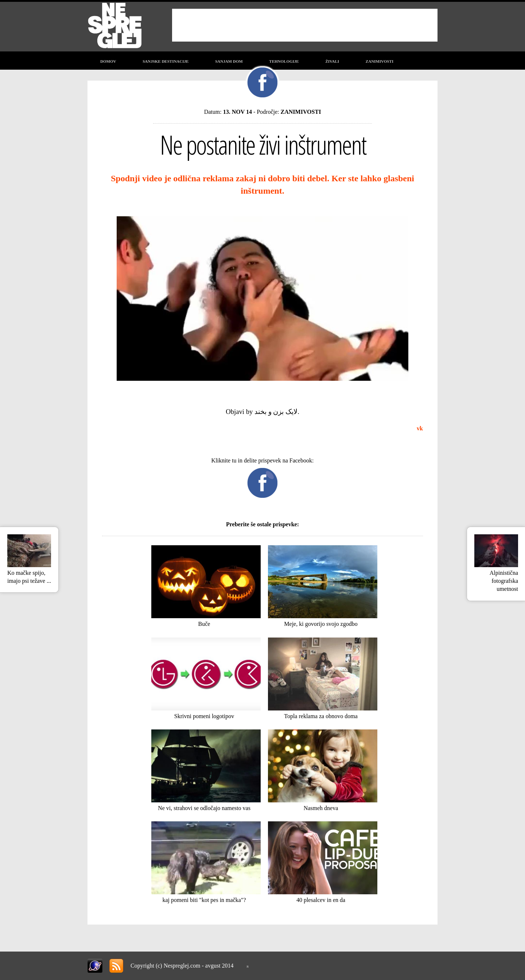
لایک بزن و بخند (276, 411)
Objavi (235, 411)
